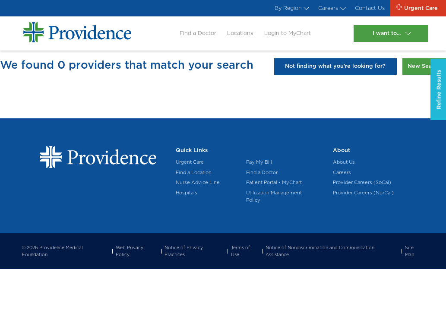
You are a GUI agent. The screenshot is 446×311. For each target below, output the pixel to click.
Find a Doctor (198, 33)
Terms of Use (240, 251)
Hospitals (186, 193)
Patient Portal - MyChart (274, 182)
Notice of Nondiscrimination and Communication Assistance (320, 251)
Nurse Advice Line (198, 182)
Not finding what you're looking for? (335, 66)
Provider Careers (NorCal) (363, 193)
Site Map (409, 251)
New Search (424, 66)
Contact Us (370, 8)
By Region (291, 8)
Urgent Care (190, 162)
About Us (344, 162)
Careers (331, 8)
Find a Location (194, 172)
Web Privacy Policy (129, 251)
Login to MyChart (287, 33)
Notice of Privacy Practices (183, 251)
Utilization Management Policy (274, 196)
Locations (240, 33)
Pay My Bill (259, 162)
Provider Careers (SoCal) (362, 182)
